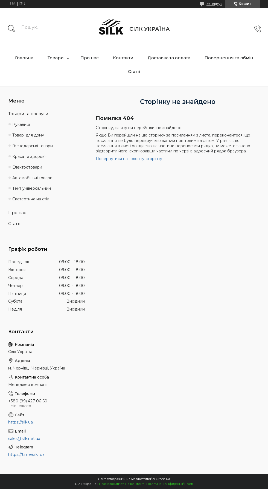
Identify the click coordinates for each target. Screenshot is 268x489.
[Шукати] (11, 29)
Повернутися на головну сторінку (129, 158)
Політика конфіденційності (169, 484)
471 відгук (214, 4)
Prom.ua (163, 479)
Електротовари (27, 167)
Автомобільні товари (32, 177)
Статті (134, 71)
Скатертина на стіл (30, 199)
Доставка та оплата (169, 57)
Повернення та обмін (229, 57)
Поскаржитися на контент (121, 484)
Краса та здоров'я (30, 156)
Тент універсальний (31, 188)
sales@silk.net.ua (24, 438)
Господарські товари (32, 145)
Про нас (89, 57)
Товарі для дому (28, 135)
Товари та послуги (28, 113)
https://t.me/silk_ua (26, 454)
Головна (24, 57)
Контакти (123, 57)
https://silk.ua (20, 422)
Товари (56, 57)
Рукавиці (21, 124)
